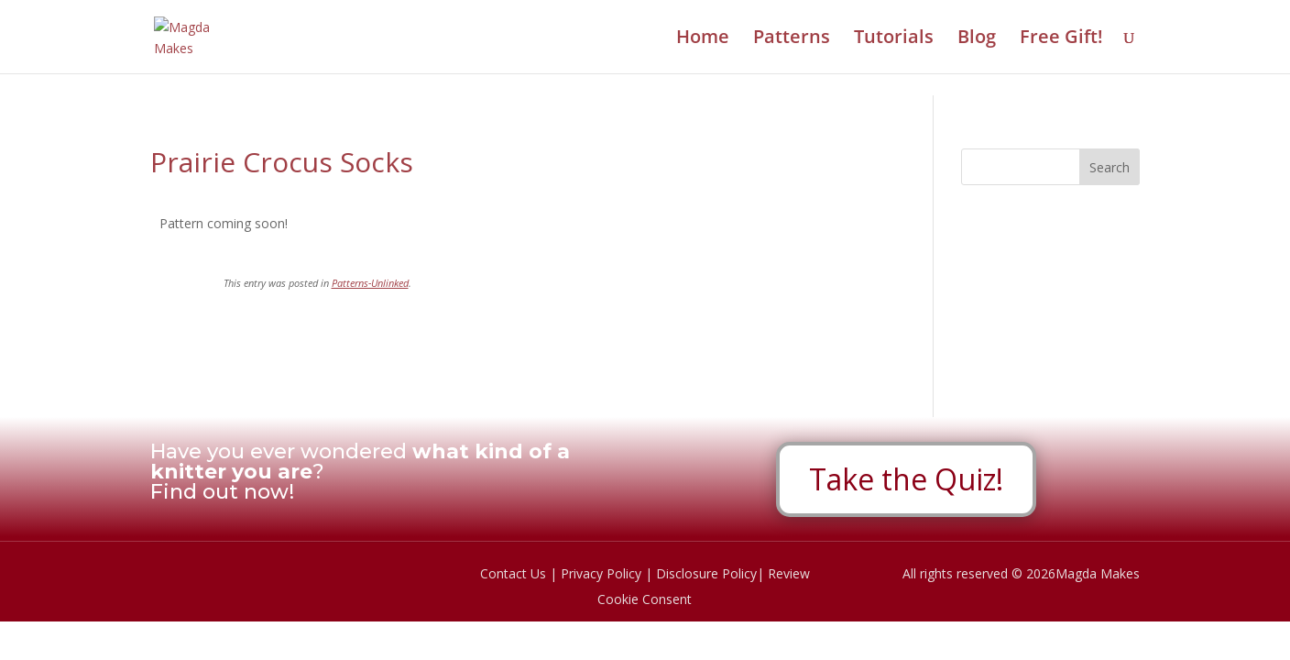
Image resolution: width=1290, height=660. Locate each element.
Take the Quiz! (906, 479)
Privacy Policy (601, 573)
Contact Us (513, 573)
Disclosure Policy (706, 573)
